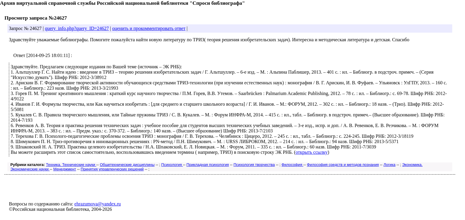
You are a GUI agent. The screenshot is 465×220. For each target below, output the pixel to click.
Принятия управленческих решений (112, 169)
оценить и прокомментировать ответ (148, 28)
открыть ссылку (312, 152)
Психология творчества (254, 164)
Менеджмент (64, 169)
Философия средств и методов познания (343, 164)
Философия (292, 164)
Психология (172, 164)
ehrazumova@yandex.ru (97, 203)
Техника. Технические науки (71, 164)
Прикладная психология (208, 164)
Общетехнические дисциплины (127, 164)
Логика (389, 164)
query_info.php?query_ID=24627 (77, 28)
